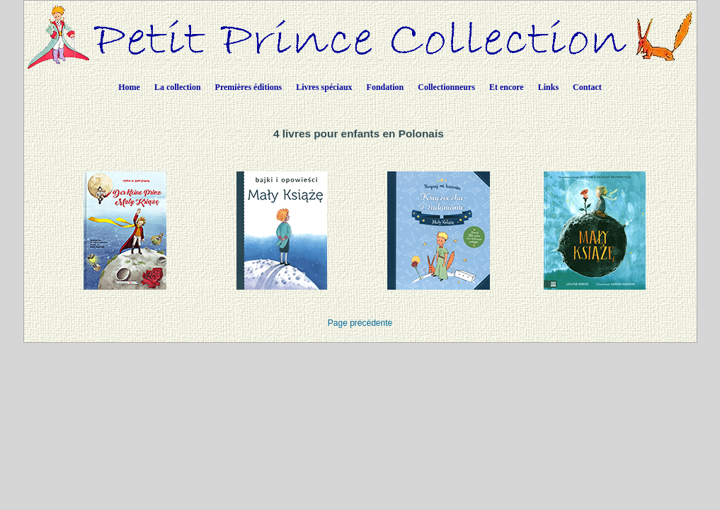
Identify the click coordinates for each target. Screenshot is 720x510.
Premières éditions (248, 87)
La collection (177, 87)
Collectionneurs (446, 87)
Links (548, 87)
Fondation (385, 87)
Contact (587, 87)
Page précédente (360, 323)
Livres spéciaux (324, 87)
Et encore (506, 87)
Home (129, 87)
